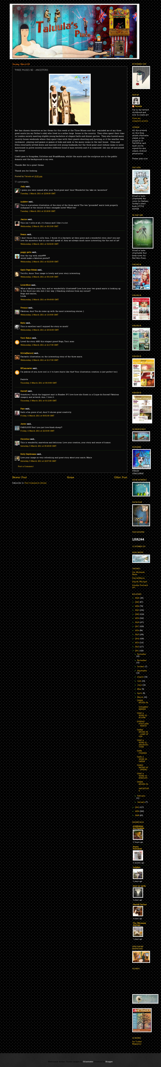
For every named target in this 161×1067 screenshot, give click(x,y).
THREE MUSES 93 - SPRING (142, 767)
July (139, 681)
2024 (137, 598)
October (141, 666)
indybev (24, 202)
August (140, 677)
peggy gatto (25, 252)
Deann (23, 234)
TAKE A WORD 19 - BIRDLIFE (142, 775)
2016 (137, 630)
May (139, 689)
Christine (25, 439)
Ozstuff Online (140, 904)
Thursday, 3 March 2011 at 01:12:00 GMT (38, 401)
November (142, 660)
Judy (22, 186)
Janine (23, 219)
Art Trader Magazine (137, 1043)
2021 (137, 610)
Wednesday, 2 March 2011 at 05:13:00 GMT (39, 277)
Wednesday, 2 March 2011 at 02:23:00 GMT (39, 262)
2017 (137, 626)
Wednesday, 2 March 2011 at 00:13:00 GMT (39, 226)
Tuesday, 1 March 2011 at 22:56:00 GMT (38, 193)
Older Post (120, 477)
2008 (137, 815)
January (141, 802)
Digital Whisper (139, 582)
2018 (137, 622)
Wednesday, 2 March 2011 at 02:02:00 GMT (39, 244)
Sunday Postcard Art (140, 586)
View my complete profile (140, 119)
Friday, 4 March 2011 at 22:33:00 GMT (37, 431)
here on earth (139, 886)
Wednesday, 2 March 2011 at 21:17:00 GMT (39, 345)
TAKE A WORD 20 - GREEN (142, 759)
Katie (22, 323)
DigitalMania (138, 578)
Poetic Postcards (137, 848)
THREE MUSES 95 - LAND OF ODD (142, 733)
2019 (137, 618)
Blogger (109, 1062)
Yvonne (24, 308)
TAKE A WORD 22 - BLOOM (142, 715)
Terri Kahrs (25, 338)
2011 (137, 651)
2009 (137, 811)
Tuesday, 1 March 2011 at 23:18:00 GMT (37, 211)
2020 (137, 614)
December (141, 654)
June (139, 685)
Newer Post (19, 477)
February (141, 796)
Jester (23, 424)
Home (70, 477)
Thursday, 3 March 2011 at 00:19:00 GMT (38, 383)
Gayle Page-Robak (28, 270)
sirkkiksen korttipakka (138, 827)
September (142, 671)
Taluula (138, 106)
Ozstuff (23, 391)
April (140, 693)
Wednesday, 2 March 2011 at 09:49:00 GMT (39, 299)
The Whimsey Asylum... (139, 924)
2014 (137, 638)
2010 (137, 807)
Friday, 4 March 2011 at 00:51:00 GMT (37, 416)
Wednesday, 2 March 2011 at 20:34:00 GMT (39, 330)
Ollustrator (88, 1062)
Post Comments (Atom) (35, 483)
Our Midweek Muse (138, 573)
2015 (137, 634)
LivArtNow (25, 285)
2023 (137, 602)
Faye (22, 409)
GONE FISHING (142, 752)
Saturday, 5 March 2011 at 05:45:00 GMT (38, 446)
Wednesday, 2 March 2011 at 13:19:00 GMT (39, 315)
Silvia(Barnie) (26, 353)
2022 (137, 606)
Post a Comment (26, 466)
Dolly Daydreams (28, 454)
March (140, 697)
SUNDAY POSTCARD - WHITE (143, 723)
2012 (137, 647)
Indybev (136, 867)
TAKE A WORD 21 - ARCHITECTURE (142, 743)
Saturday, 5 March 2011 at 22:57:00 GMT (38, 461)
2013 (137, 642)
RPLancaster (26, 368)
